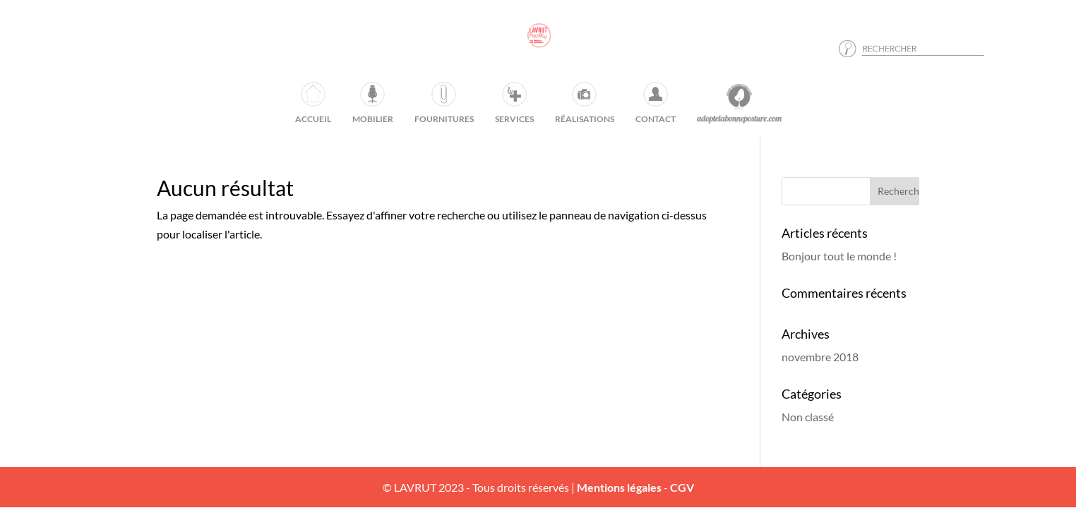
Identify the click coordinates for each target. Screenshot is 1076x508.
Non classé (808, 416)
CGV (682, 487)
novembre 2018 (820, 356)
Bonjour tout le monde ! (839, 255)
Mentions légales (619, 487)
